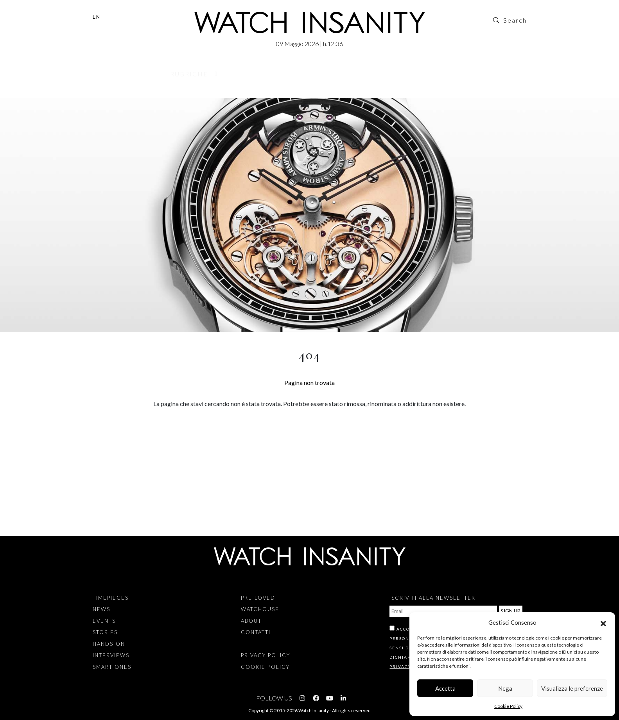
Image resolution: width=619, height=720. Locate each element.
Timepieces (111, 598)
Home (95, 93)
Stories (105, 632)
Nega (505, 688)
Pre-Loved (250, 76)
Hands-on (109, 644)
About (376, 76)
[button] (603, 622)
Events (104, 621)
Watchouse (318, 76)
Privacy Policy (265, 655)
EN (96, 17)
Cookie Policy (508, 706)
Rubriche (189, 76)
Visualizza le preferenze (572, 688)
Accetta (445, 688)
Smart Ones (112, 667)
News (101, 609)
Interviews (111, 655)
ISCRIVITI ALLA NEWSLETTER (432, 598)
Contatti (431, 76)
